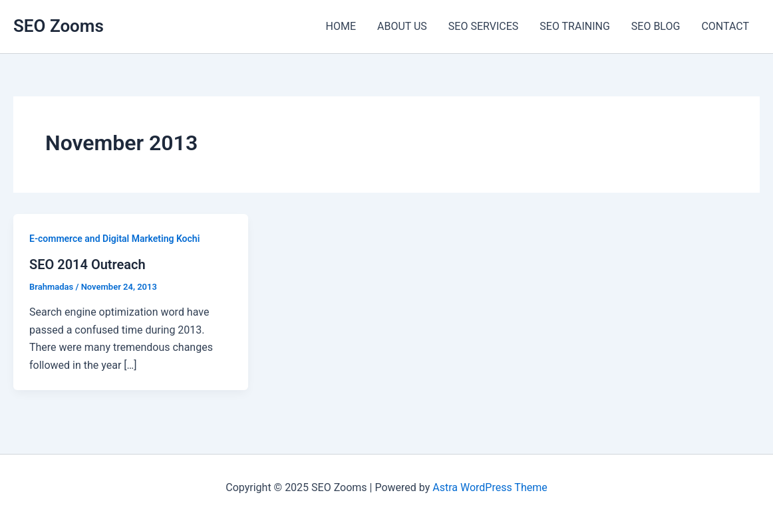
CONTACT (725, 26)
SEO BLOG (656, 26)
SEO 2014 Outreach (87, 264)
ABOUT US (402, 26)
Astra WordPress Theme (489, 487)
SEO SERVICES (483, 26)
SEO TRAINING (575, 26)
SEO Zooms (58, 26)
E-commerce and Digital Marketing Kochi (114, 238)
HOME (341, 26)
